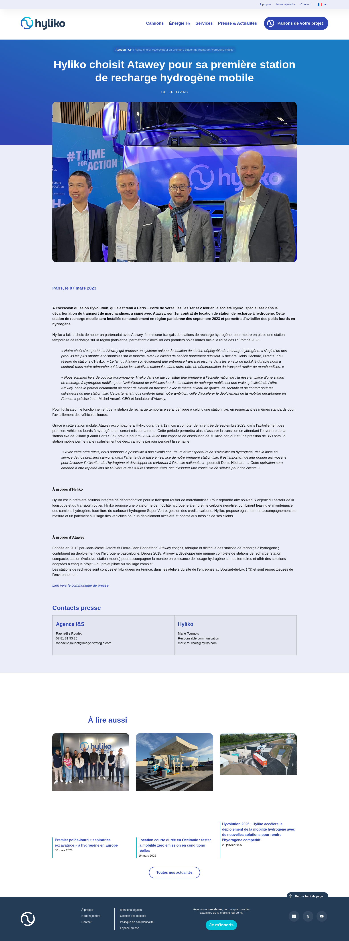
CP (130, 49)
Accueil (121, 49)
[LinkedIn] (294, 916)
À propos (265, 4)
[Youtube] (322, 916)
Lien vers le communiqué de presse (80, 585)
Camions (155, 23)
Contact (305, 4)
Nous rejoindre (285, 4)
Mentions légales (131, 909)
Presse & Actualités (237, 23)
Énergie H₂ (179, 23)
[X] (308, 916)
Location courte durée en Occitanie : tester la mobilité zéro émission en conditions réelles (174, 845)
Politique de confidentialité (137, 922)
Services (204, 23)
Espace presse (129, 928)
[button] (262, 685)
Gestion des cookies (133, 915)
